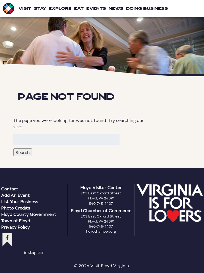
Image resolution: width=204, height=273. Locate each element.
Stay (40, 8)
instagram (34, 252)
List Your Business (19, 201)
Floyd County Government (28, 214)
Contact (9, 189)
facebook (7, 239)
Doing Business (147, 8)
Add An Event (15, 195)
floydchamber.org (101, 231)
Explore (60, 8)
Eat (79, 8)
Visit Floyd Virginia (8, 8)
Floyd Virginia (102, 38)
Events (96, 8)
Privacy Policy (15, 227)
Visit (24, 8)
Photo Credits (15, 208)
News (116, 8)
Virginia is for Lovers (170, 203)
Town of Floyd (15, 220)
